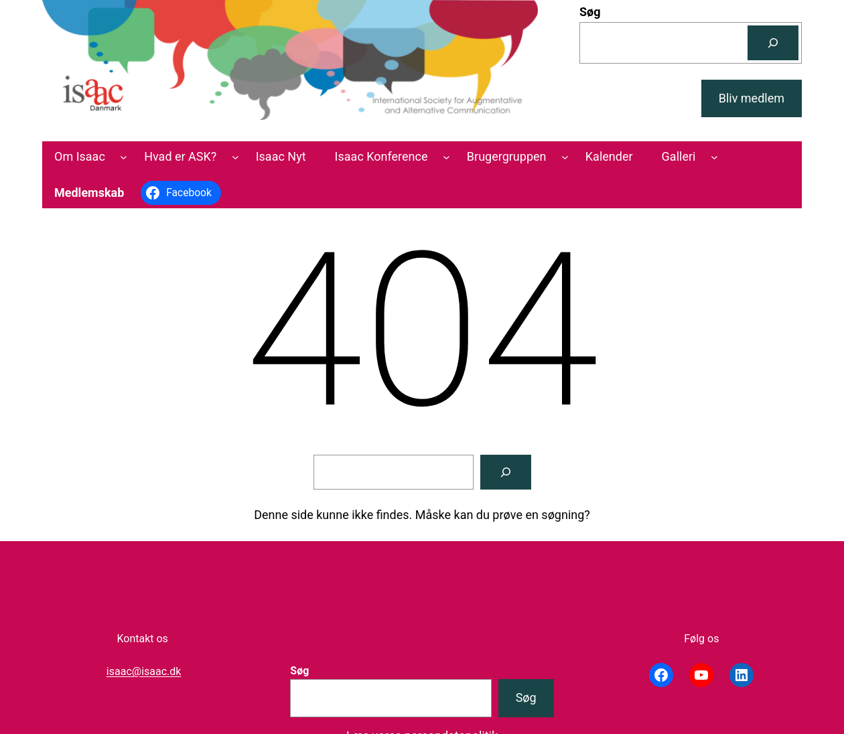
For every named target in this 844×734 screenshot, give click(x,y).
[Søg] (773, 42)
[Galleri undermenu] (714, 157)
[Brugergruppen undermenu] (565, 157)
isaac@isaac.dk (144, 671)
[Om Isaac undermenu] (123, 157)
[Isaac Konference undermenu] (446, 157)
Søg (590, 12)
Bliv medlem (751, 98)
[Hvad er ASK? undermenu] (235, 157)
